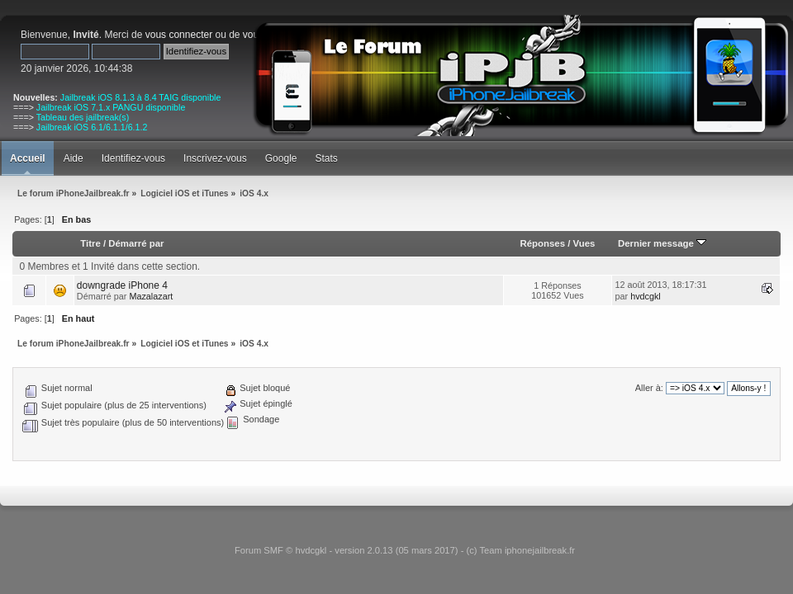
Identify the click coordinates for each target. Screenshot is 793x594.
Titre (90, 243)
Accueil (27, 158)
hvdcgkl (645, 296)
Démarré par (136, 243)
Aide (73, 158)
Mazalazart (151, 296)
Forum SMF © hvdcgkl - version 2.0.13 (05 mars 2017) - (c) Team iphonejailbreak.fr (405, 550)
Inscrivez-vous (215, 158)
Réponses (542, 243)
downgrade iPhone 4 (122, 285)
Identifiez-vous (133, 158)
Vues (584, 243)
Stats (326, 158)
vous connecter (178, 34)
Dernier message (662, 243)
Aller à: (649, 388)
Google (281, 158)
